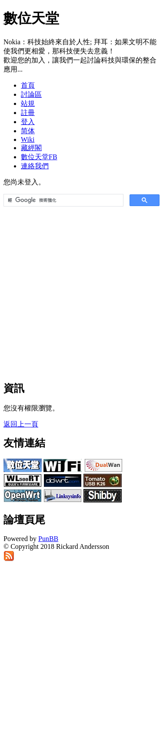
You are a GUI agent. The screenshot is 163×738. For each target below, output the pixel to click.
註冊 (28, 112)
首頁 (28, 85)
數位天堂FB (39, 157)
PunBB (48, 538)
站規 (28, 103)
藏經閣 (31, 147)
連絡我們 (35, 166)
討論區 (31, 94)
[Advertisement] (81, 289)
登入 (28, 121)
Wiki (27, 139)
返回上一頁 (20, 424)
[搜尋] (62, 200)
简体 (28, 130)
